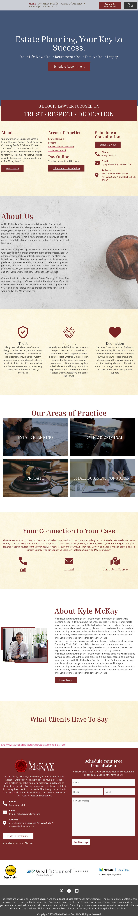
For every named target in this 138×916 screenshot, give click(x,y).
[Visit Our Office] (115, 561)
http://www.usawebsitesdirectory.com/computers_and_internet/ (33, 744)
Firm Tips (35, 6)
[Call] (23, 561)
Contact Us (50, 6)
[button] (110, 5)
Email (69, 569)
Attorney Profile (48, 3)
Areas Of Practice (73, 3)
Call (23, 569)
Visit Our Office (115, 569)
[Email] (69, 561)
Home (32, 3)
